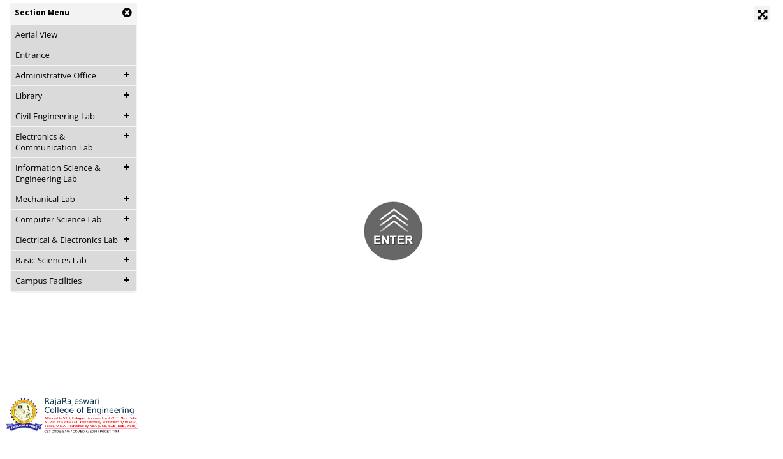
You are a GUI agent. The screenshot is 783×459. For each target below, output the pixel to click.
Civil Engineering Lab (55, 116)
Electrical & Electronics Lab (66, 239)
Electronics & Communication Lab (54, 142)
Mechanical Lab (45, 199)
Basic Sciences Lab (51, 260)
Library (28, 95)
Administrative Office (55, 75)
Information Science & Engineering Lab (58, 173)
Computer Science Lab (58, 219)
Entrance (32, 55)
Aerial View (36, 34)
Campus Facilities (48, 280)
